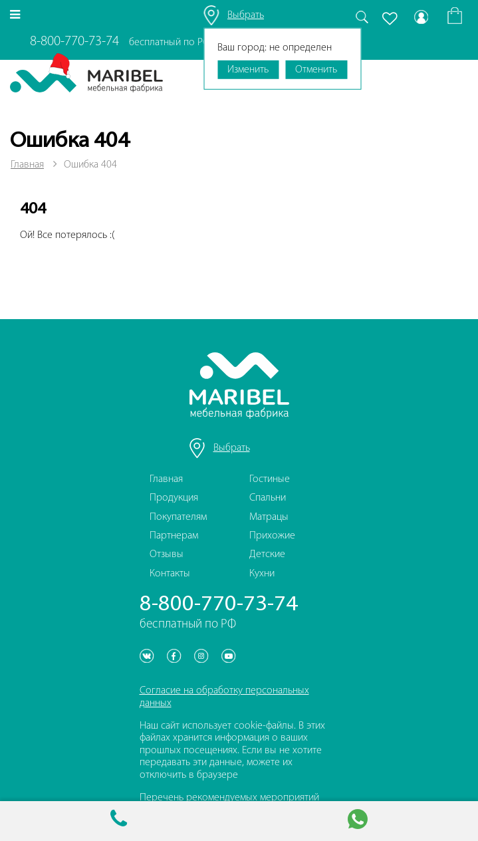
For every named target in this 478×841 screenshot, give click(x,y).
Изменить (248, 69)
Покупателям (178, 517)
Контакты (170, 573)
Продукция (174, 498)
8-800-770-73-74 (74, 42)
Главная (27, 165)
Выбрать (245, 15)
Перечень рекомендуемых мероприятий (229, 797)
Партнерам (174, 536)
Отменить (316, 69)
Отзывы (166, 554)
